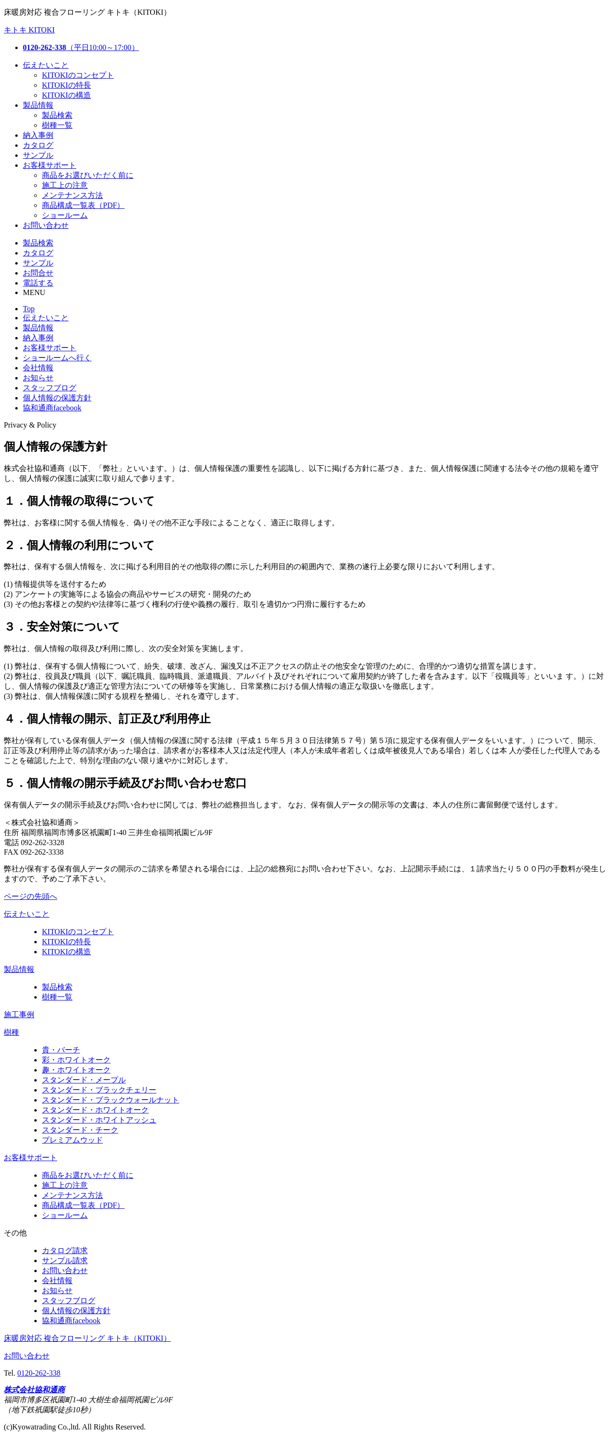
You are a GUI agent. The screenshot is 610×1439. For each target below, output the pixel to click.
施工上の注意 (65, 185)
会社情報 (38, 368)
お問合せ (38, 273)
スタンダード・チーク (80, 1130)
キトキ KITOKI (29, 30)
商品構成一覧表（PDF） (83, 205)
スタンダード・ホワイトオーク (95, 1110)
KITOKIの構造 (66, 95)
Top (29, 309)
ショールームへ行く (57, 358)
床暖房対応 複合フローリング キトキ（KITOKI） (87, 1338)
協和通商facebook (52, 408)
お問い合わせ (46, 225)
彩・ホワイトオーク (76, 1060)
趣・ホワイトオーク (76, 1070)
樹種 (11, 1032)
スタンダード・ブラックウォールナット (110, 1100)
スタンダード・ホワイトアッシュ (99, 1120)
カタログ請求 (65, 1250)
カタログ (38, 145)
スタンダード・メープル (84, 1080)
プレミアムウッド (72, 1140)
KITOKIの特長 (66, 85)
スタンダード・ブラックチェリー (99, 1090)
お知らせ (38, 378)
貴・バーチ (61, 1050)
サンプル (38, 155)
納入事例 (38, 135)
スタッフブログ (49, 388)
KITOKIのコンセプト (78, 75)
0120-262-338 (39, 1373)
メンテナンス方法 (72, 195)
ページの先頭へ (30, 896)
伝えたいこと (46, 65)
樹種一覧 (57, 125)
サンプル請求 (65, 1260)
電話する (38, 283)
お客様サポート (49, 165)
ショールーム (65, 215)
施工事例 (19, 1014)
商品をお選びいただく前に (87, 175)
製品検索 (57, 115)
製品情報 (38, 105)
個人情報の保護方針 (57, 398)
